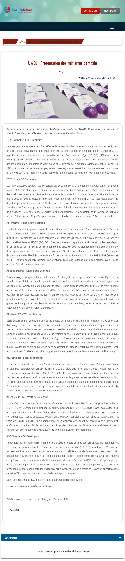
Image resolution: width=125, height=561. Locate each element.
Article (10, 42)
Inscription (110, 10)
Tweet (62, 72)
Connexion (90, 10)
